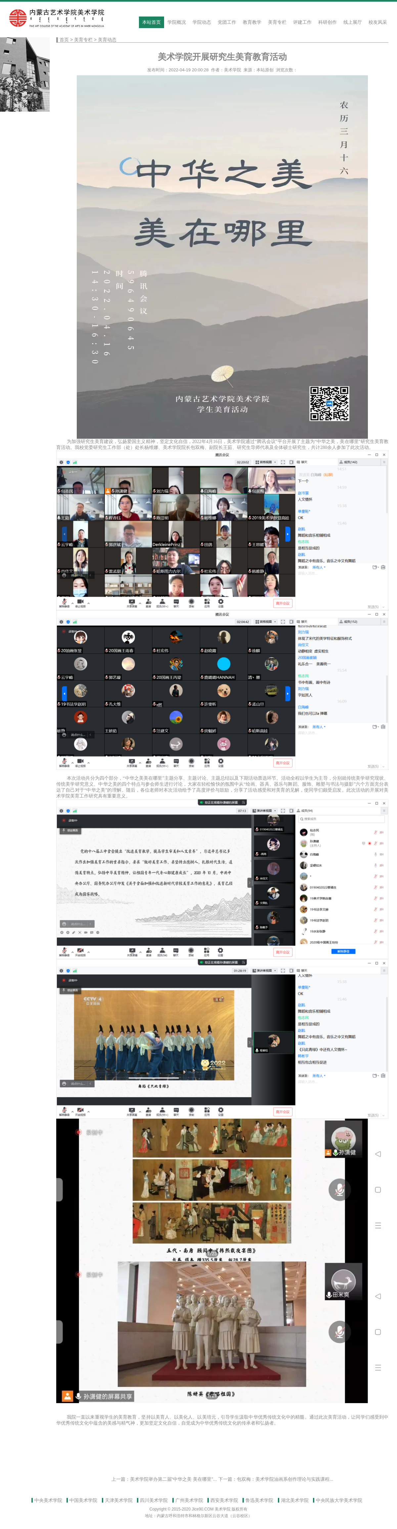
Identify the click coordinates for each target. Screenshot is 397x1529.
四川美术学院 (154, 1500)
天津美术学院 (119, 1500)
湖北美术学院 (295, 1500)
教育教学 (252, 22)
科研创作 (327, 22)
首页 (64, 39)
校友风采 (378, 22)
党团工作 (227, 22)
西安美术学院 (224, 1500)
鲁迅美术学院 (259, 1500)
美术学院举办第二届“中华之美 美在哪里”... (173, 1479)
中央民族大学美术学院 (339, 1500)
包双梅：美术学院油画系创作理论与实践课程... (285, 1479)
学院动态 (202, 22)
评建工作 (302, 22)
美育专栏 (277, 22)
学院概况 (176, 22)
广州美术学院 (189, 1500)
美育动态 (107, 39)
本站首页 (151, 22)
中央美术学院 (48, 1500)
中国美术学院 (83, 1500)
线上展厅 (352, 22)
